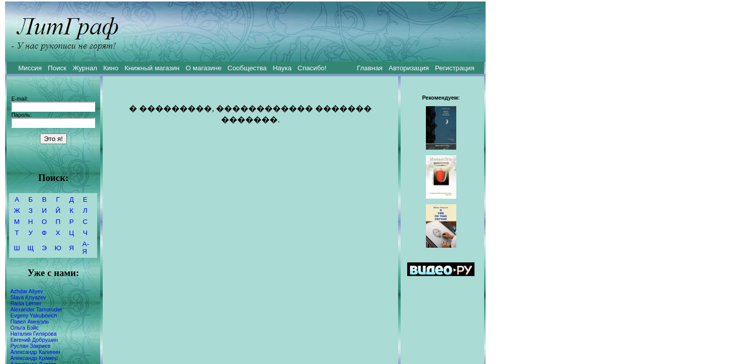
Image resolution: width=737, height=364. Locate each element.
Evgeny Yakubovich (33, 315)
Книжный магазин (152, 68)
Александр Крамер (34, 358)
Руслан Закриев (30, 346)
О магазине (204, 68)
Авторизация (408, 68)
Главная (370, 68)
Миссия (30, 68)
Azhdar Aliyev (26, 291)
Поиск (57, 68)
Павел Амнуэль (29, 321)
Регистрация (454, 68)
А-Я (85, 247)
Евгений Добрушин (34, 340)
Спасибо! (311, 68)
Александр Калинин (35, 352)
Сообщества (247, 68)
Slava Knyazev (28, 297)
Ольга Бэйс (24, 328)
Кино (110, 68)
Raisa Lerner (25, 303)
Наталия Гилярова (33, 334)
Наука (282, 68)
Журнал (84, 68)
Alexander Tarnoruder (36, 309)
